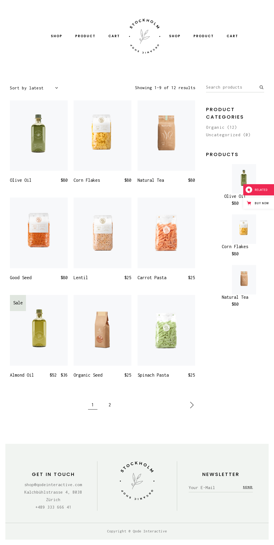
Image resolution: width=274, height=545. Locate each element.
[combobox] (36, 88)
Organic (215, 127)
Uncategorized (223, 134)
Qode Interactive (150, 531)
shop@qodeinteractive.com (53, 484)
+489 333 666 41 (53, 507)
